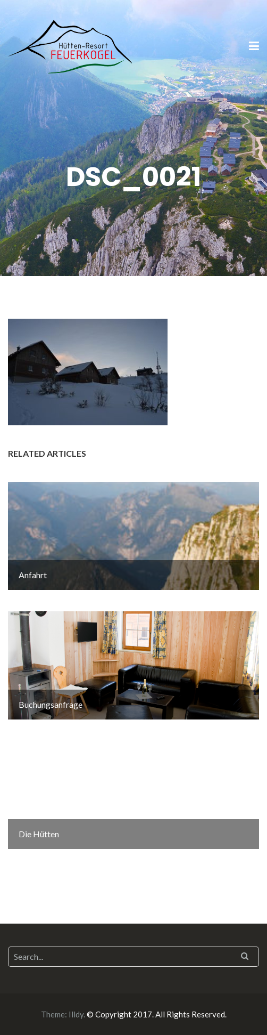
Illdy (76, 1014)
